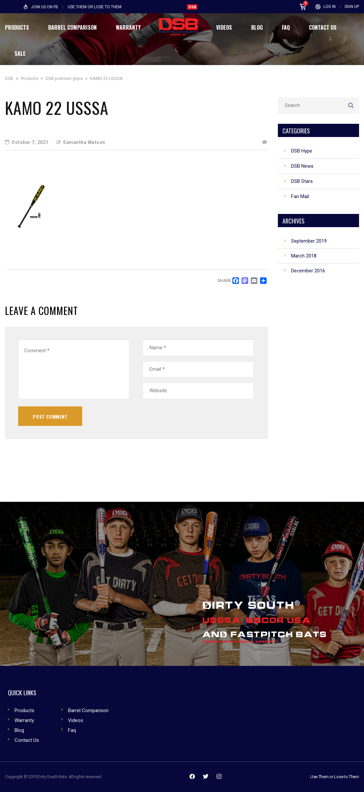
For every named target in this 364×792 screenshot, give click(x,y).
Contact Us (27, 740)
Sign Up (352, 6)
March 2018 (303, 256)
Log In (329, 6)
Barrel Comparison (88, 710)
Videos (75, 720)
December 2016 (308, 271)
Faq (72, 730)
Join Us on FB (44, 7)
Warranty (24, 720)
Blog (19, 730)
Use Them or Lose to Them (334, 776)
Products (24, 710)
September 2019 (309, 241)
